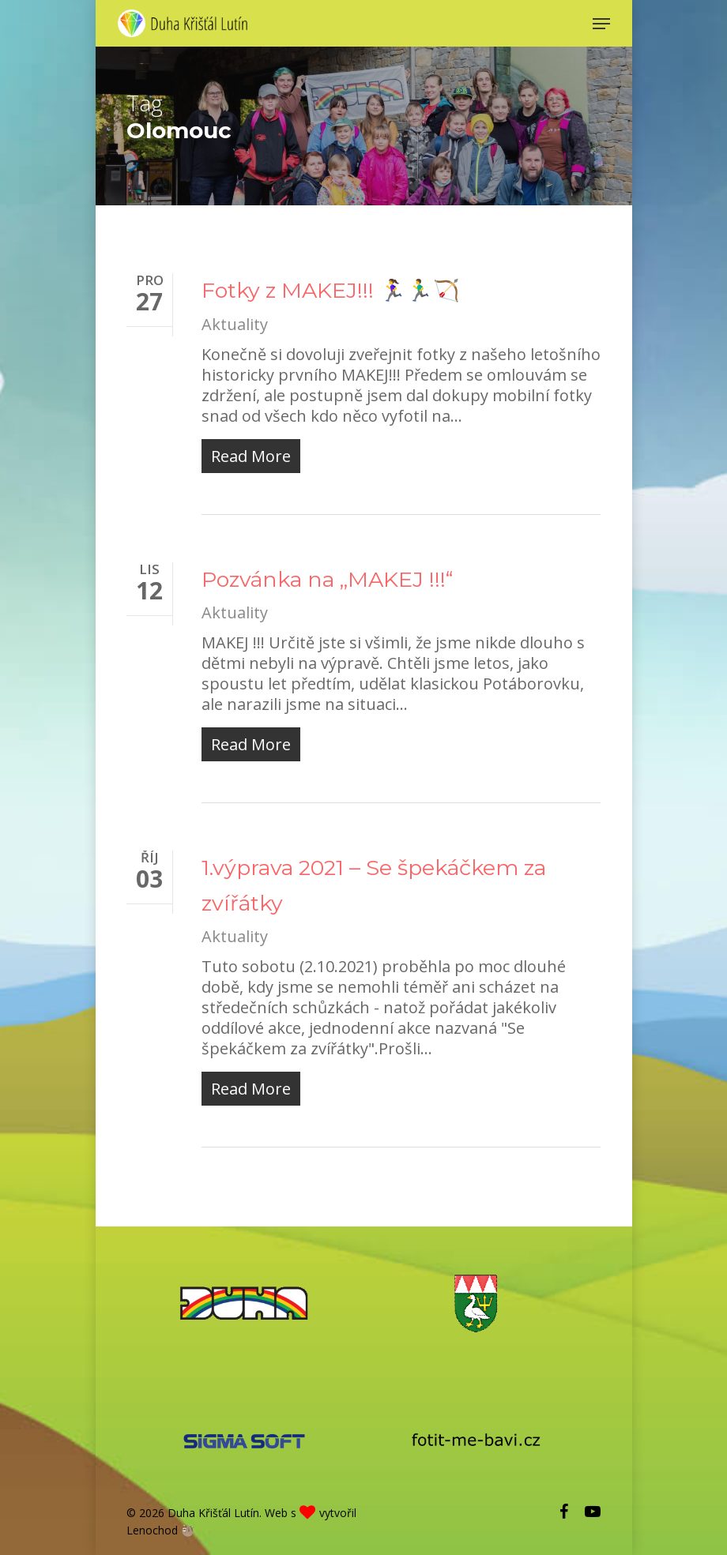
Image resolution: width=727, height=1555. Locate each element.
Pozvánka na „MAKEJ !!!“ (327, 579)
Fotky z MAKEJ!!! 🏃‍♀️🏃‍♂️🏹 (331, 290)
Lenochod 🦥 (160, 1530)
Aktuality (235, 324)
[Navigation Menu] (601, 24)
